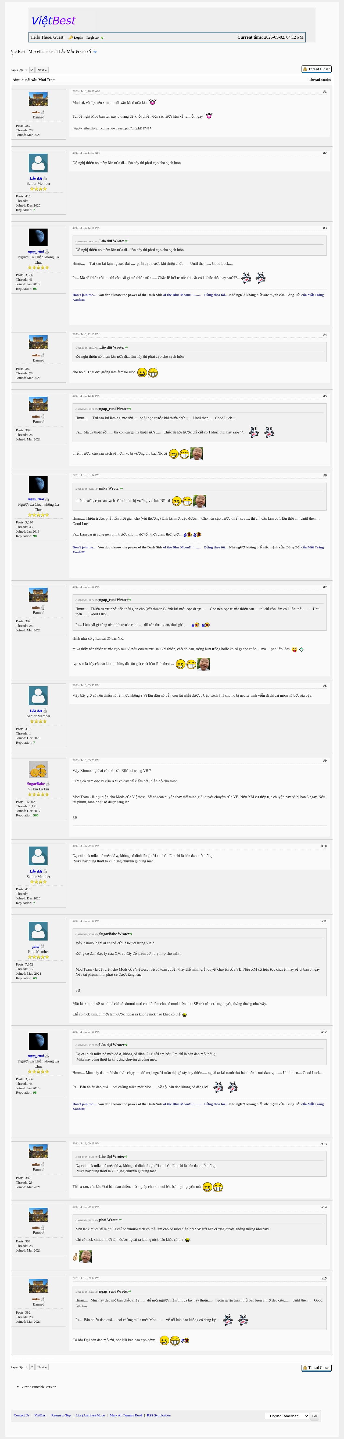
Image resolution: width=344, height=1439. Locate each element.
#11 (324, 921)
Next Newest (44, 1358)
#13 (324, 1144)
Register (92, 37)
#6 (325, 475)
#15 (324, 1278)
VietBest (18, 51)
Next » (42, 70)
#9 (325, 760)
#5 (325, 396)
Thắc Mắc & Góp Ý (74, 51)
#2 (325, 153)
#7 (325, 587)
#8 (325, 686)
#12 (324, 1032)
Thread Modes (320, 80)
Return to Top (61, 1415)
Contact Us (22, 1415)
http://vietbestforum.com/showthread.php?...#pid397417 (112, 128)
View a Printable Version (39, 1387)
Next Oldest (24, 1358)
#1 (325, 91)
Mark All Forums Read (126, 1415)
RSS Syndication (159, 1415)
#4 (325, 334)
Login (78, 37)
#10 (324, 846)
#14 (324, 1207)
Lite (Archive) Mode (90, 1415)
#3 (325, 228)
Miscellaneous (40, 51)
